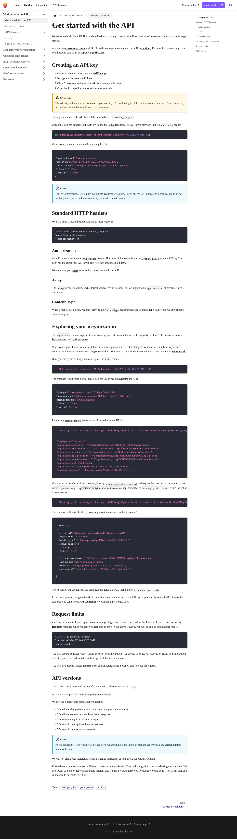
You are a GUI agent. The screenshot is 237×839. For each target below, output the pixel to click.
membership (179, 351)
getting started (86, 787)
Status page (142, 824)
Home (16, 5)
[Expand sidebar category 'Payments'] (44, 79)
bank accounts (80, 339)
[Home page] (55, 15)
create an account (75, 48)
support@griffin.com (92, 52)
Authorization (204, 27)
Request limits (202, 46)
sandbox (146, 48)
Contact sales (190, 5)
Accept (201, 32)
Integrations (42, 5)
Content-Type (204, 36)
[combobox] (230, 5)
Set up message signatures (155, 193)
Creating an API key (204, 17)
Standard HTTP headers (206, 22)
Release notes (122, 824)
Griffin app (99, 73)
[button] (24, 14)
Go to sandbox (213, 5)
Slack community (98, 824)
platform (102, 787)
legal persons (59, 339)
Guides (28, 5)
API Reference (60, 5)
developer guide (68, 787)
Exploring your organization (207, 41)
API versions (201, 51)
